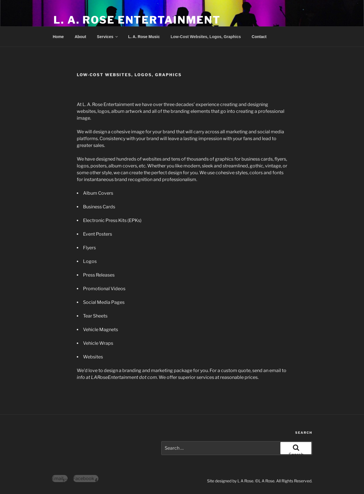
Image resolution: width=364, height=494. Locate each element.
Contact (259, 36)
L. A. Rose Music (144, 36)
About (80, 36)
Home (58, 36)
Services (108, 36)
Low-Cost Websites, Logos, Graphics (206, 36)
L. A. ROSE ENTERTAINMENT (137, 20)
